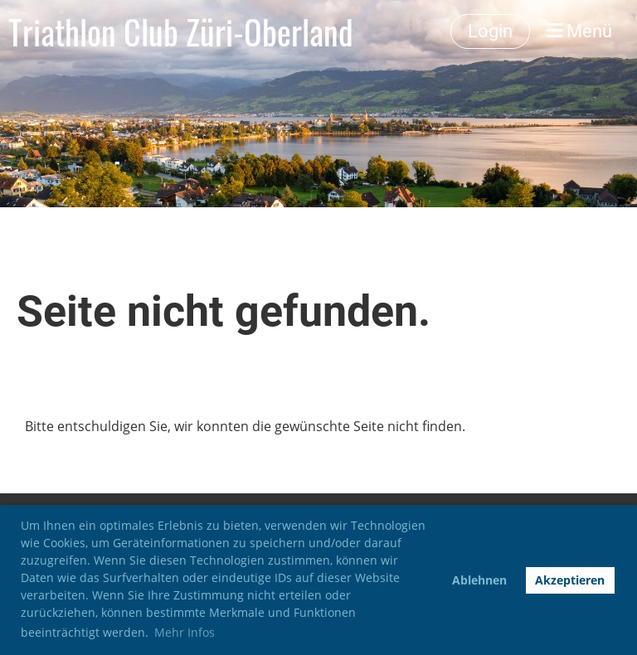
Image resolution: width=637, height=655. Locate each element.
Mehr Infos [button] (184, 632)
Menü (579, 31)
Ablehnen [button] (479, 580)
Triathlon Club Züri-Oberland (180, 31)
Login (490, 31)
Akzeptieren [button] (570, 580)
